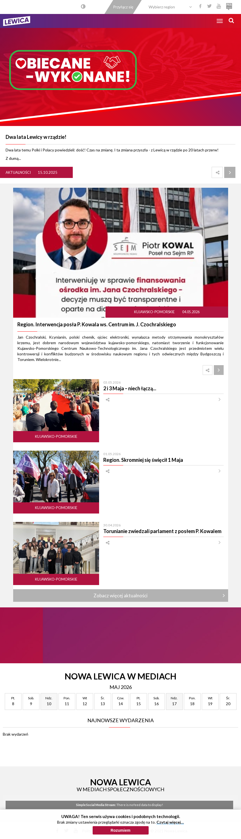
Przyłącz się (123, 6)
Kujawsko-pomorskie (154, 312)
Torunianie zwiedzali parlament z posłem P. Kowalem (162, 531)
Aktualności (18, 172)
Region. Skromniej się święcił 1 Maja (143, 460)
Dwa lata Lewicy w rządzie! (36, 137)
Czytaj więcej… (170, 822)
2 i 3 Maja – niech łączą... (129, 388)
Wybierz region (162, 6)
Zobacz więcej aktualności (120, 595)
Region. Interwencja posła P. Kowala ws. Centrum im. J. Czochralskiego (96, 324)
